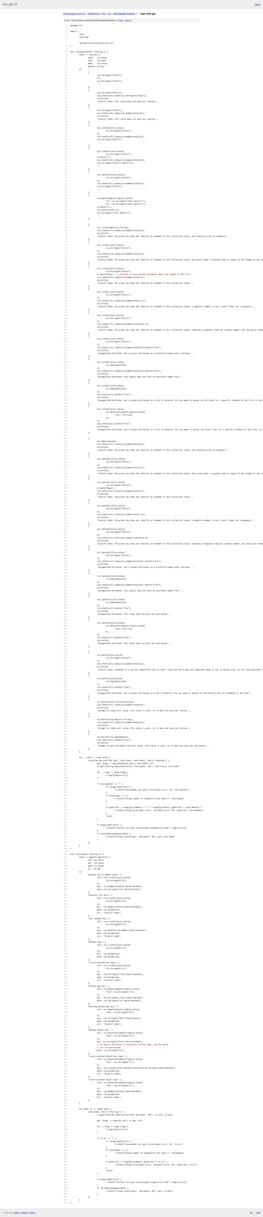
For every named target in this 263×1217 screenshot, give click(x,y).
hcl (104, 13)
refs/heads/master (124, 13)
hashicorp (94, 13)
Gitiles (17, 1212)
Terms (32, 1212)
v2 (109, 13)
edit (128, 20)
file (120, 20)
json (258, 1212)
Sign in (257, 4)
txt (251, 1212)
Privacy (24, 1212)
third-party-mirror (74, 13)
